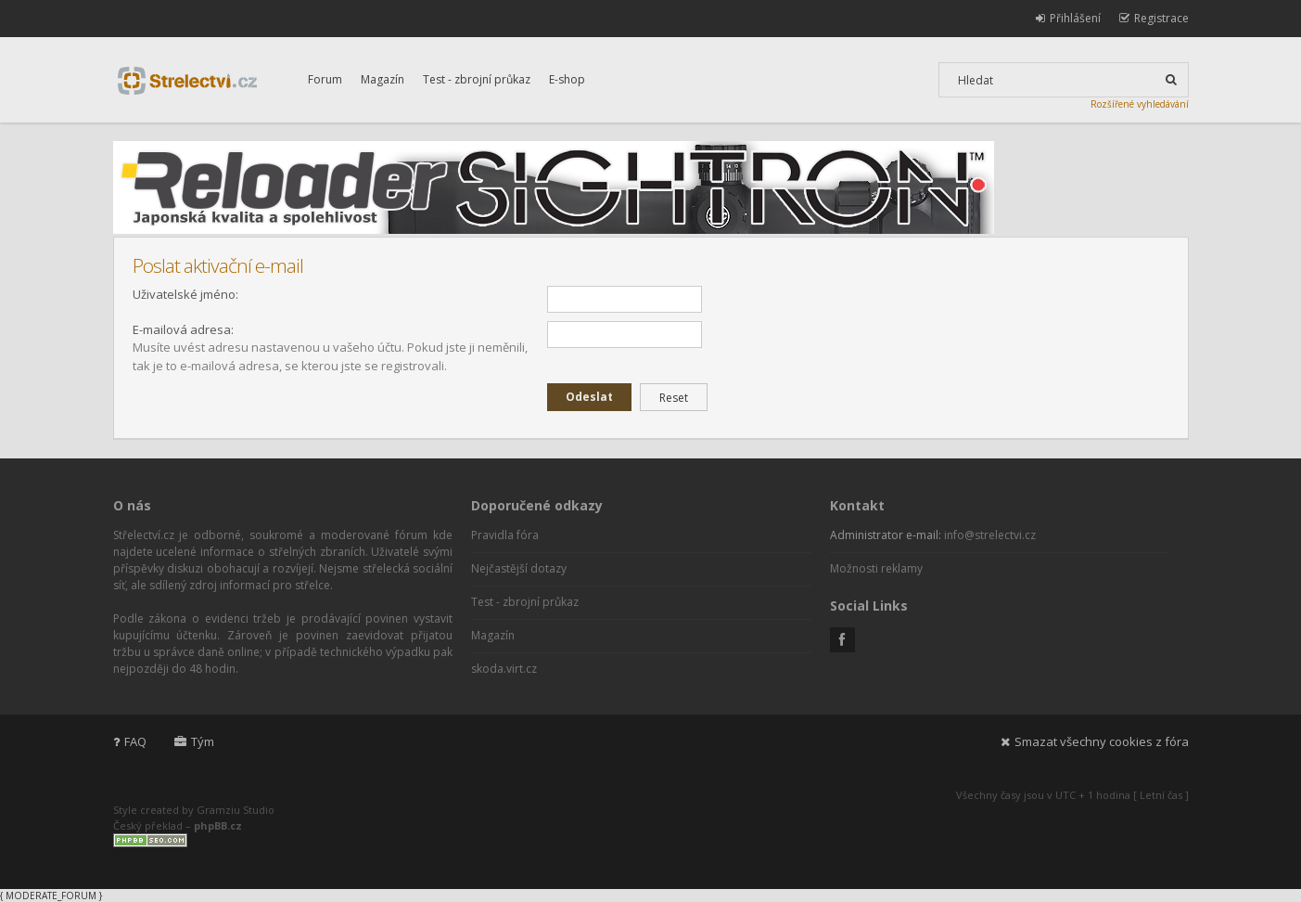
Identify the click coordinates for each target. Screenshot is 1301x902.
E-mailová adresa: (183, 329)
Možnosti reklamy (876, 568)
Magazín (382, 79)
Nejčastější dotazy (519, 568)
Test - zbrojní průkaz (476, 79)
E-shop (567, 79)
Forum (325, 79)
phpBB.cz (218, 825)
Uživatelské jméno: (185, 294)
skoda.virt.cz (504, 668)
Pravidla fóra (505, 535)
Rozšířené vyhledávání (1140, 103)
